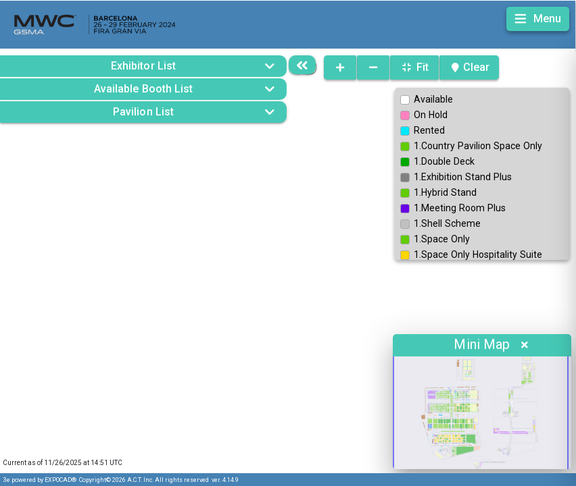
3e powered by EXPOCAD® (39, 480)
